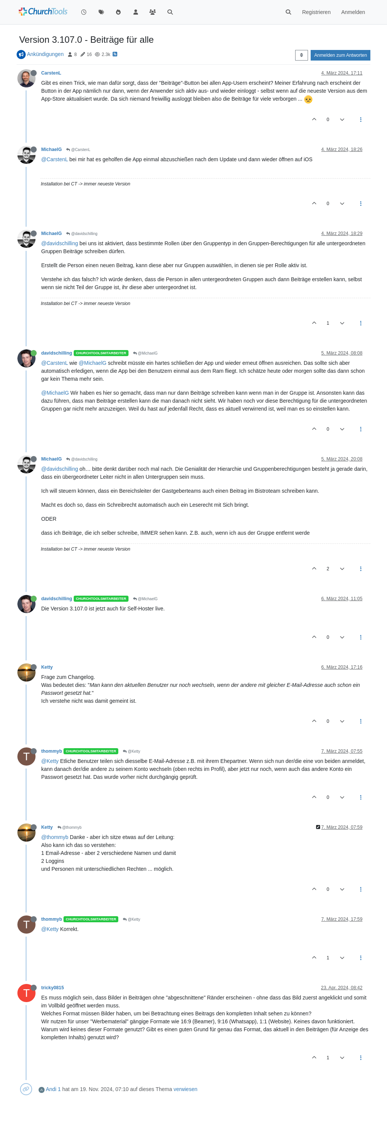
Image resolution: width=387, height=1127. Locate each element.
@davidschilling (81, 234)
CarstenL (51, 73)
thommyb (51, 751)
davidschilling (56, 353)
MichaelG (51, 149)
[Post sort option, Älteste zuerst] (301, 55)
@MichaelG (145, 353)
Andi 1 (53, 1089)
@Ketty (131, 751)
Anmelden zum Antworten (340, 55)
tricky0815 (52, 987)
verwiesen (185, 1089)
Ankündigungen (45, 54)
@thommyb (69, 827)
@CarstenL (78, 150)
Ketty (47, 667)
